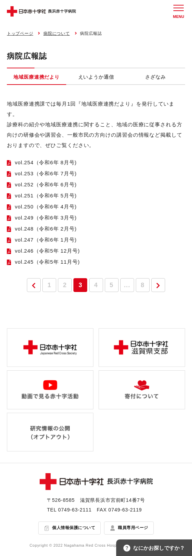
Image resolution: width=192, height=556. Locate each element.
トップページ (20, 33)
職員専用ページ (133, 527)
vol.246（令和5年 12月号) (47, 251)
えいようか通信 (96, 77)
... (127, 285)
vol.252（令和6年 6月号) (46, 184)
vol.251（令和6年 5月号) (46, 195)
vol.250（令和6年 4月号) (46, 206)
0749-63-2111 (75, 510)
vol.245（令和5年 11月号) (47, 262)
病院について (56, 33)
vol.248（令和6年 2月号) (46, 229)
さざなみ (155, 77)
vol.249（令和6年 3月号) (46, 218)
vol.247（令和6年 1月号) (46, 240)
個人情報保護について (73, 527)
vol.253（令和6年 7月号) (46, 173)
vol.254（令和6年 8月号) (46, 162)
